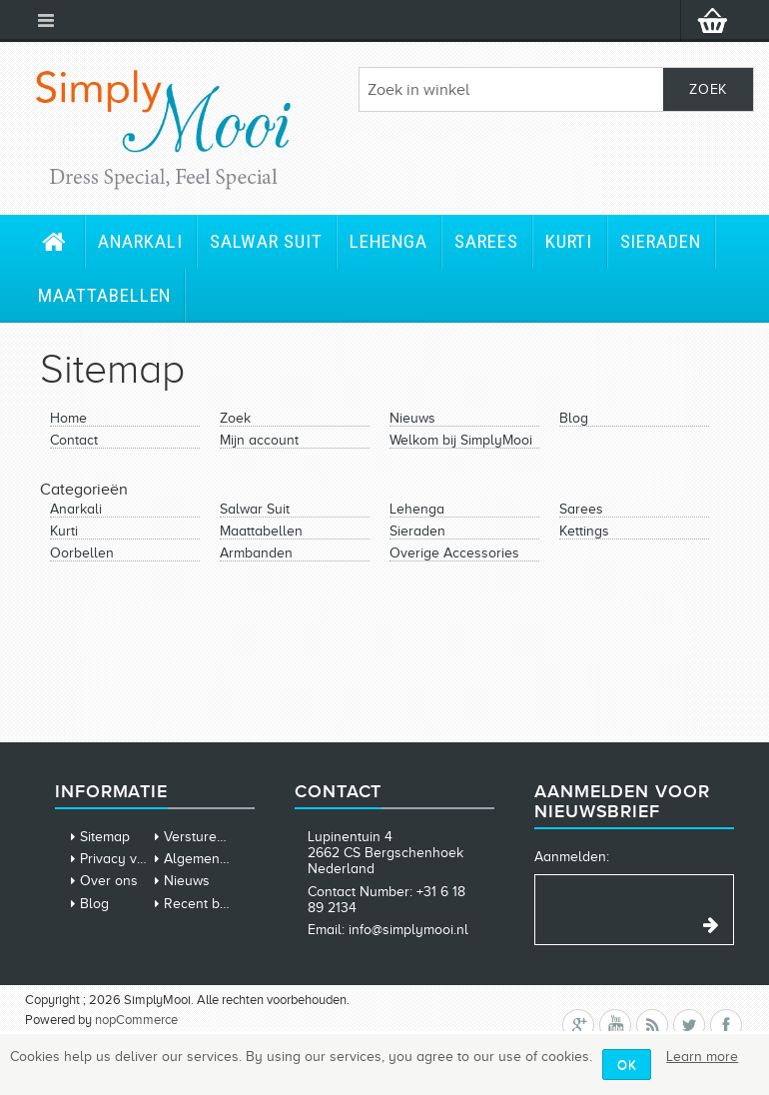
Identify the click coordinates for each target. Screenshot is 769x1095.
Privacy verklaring (136, 858)
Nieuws (412, 418)
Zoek (235, 418)
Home (68, 418)
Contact (74, 440)
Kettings (584, 531)
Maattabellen (104, 295)
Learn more (702, 1056)
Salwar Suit (266, 241)
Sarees (486, 241)
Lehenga (388, 241)
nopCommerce (136, 1019)
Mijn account (259, 440)
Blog (573, 418)
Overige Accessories (454, 553)
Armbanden (256, 553)
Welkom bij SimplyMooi (460, 440)
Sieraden (661, 241)
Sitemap (105, 836)
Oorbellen (82, 553)
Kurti (569, 241)
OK (626, 1064)
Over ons (109, 880)
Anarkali (140, 241)
